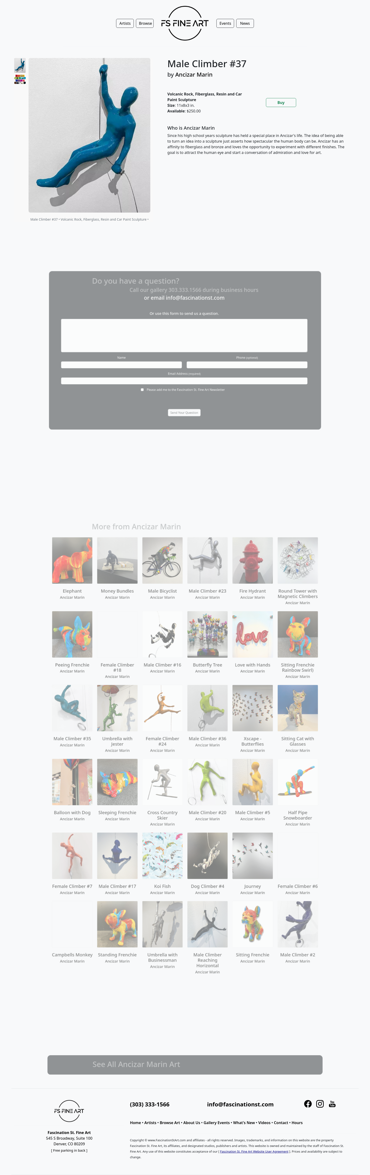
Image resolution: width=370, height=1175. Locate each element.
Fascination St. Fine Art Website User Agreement (254, 1151)
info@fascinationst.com (240, 1104)
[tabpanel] (257, 144)
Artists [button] (125, 23)
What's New (244, 1122)
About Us (191, 1122)
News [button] (245, 23)
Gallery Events (217, 1122)
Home (135, 1122)
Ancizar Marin (194, 74)
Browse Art (170, 1122)
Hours (297, 1122)
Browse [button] (145, 23)
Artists (150, 1122)
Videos (264, 1122)
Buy (281, 102)
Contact (281, 1122)
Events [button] (225, 23)
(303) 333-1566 (149, 1104)
